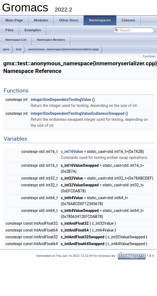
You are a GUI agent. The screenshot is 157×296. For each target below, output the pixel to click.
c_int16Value (72, 151)
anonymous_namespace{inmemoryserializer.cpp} (63, 49)
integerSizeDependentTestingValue (61, 99)
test (19, 49)
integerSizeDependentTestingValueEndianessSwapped (78, 113)
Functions (149, 56)
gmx (6, 49)
